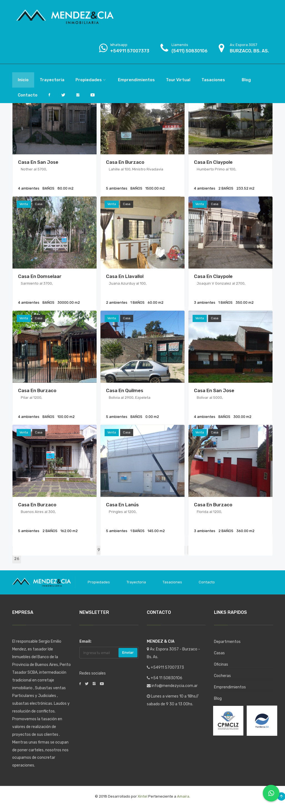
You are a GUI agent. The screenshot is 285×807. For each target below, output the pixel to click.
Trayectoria (136, 582)
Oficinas (221, 664)
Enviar (128, 652)
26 (16, 558)
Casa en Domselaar (40, 276)
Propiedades (99, 582)
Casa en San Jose (38, 162)
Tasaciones (172, 582)
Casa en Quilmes (124, 390)
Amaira (183, 796)
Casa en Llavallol (124, 276)
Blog (218, 698)
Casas (219, 653)
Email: (85, 641)
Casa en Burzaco (125, 162)
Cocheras (222, 675)
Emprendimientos (230, 687)
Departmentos (227, 641)
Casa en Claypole (213, 162)
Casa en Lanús (122, 504)
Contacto (207, 582)
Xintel (142, 796)
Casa (38, 204)
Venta (23, 204)
